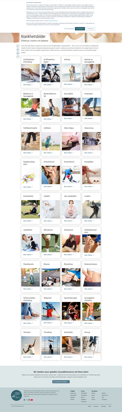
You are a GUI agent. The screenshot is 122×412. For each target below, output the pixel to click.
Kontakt (89, 406)
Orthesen (72, 399)
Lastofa (93, 395)
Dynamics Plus (105, 395)
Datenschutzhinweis (53, 20)
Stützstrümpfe (73, 395)
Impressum (96, 406)
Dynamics (104, 393)
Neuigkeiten (83, 399)
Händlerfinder (84, 393)
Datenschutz (103, 406)
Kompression (73, 393)
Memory (93, 393)
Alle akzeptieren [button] (80, 28)
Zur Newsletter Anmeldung (60, 381)
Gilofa (93, 397)
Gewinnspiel (83, 401)
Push (103, 397)
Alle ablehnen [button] (90, 28)
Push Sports (104, 399)
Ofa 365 (93, 399)
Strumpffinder (84, 395)
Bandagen (72, 397)
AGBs (110, 406)
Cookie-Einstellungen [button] (69, 28)
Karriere (82, 397)
